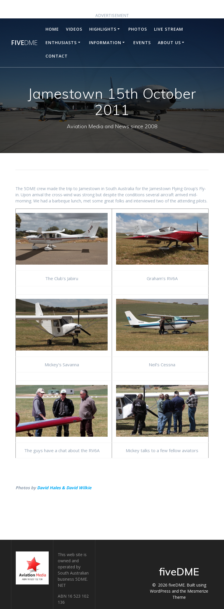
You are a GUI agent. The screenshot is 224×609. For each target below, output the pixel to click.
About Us (169, 42)
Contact (57, 56)
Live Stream (168, 29)
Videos (74, 29)
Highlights (102, 29)
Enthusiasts (61, 42)
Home (52, 29)
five (24, 42)
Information (105, 42)
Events (142, 42)
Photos (137, 29)
